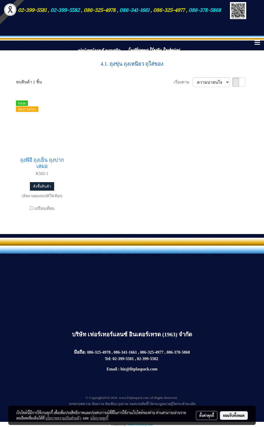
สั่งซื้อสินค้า (42, 186)
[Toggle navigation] (257, 43)
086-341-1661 (135, 9)
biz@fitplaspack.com (138, 369)
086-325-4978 (100, 9)
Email (111, 369)
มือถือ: (80, 352)
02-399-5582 (65, 9)
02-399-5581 (33, 9)
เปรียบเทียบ (44, 208)
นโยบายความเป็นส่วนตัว (63, 418)
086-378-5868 (204, 9)
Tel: (108, 358)
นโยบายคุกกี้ (99, 418)
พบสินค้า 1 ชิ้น (29, 82)
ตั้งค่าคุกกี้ (206, 415)
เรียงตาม (183, 82)
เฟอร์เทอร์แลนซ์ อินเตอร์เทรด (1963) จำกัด (140, 334)
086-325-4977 (169, 9)
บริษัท (80, 334)
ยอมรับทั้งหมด (234, 415)
